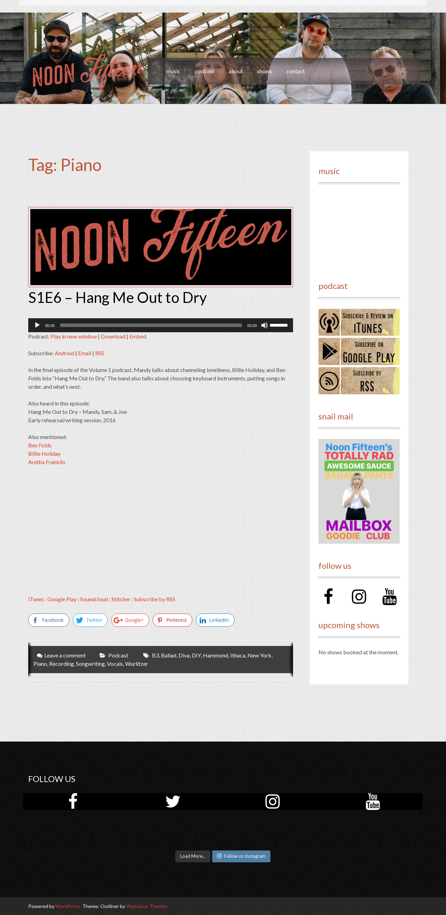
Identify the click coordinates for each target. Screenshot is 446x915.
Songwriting (90, 663)
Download (113, 336)
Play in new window (74, 336)
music (173, 71)
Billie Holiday (44, 453)
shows (264, 71)
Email (84, 353)
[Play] (37, 325)
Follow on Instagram (241, 856)
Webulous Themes (147, 906)
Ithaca (237, 655)
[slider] (151, 325)
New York (259, 655)
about (236, 71)
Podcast (118, 655)
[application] (160, 325)
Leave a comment (65, 655)
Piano (40, 663)
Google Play (62, 599)
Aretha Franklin (46, 462)
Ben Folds (40, 445)
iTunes (36, 599)
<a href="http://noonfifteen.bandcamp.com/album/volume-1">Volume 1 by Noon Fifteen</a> (359, 229)
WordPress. (68, 906)
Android (64, 353)
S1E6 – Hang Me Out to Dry (117, 297)
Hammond (215, 655)
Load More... (193, 856)
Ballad (168, 655)
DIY (196, 655)
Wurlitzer (136, 663)
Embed (137, 336)
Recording (61, 663)
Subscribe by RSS (154, 599)
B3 (155, 655)
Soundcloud (94, 599)
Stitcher (121, 599)
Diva (184, 655)
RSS (99, 353)
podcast (204, 71)
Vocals (115, 663)
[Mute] (264, 325)
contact (295, 71)
